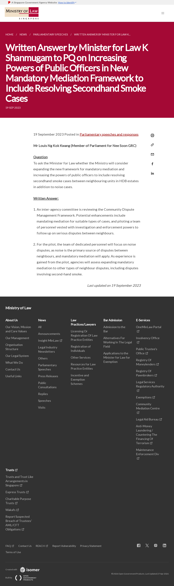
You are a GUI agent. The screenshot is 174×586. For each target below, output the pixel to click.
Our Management (17, 338)
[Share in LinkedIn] (151, 171)
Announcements (49, 334)
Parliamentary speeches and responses (109, 134)
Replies (43, 394)
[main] (87, 159)
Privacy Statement (90, 545)
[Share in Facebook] (151, 161)
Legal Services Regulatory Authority (150, 384)
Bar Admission (112, 320)
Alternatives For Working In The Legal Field (117, 342)
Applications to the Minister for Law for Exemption (116, 357)
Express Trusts (15, 492)
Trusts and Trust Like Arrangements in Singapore (19, 481)
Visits (41, 407)
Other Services (81, 357)
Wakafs (10, 510)
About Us (11, 320)
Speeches (44, 400)
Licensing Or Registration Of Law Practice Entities (84, 335)
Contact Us (12, 369)
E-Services (143, 320)
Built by (23, 577)
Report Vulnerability (64, 545)
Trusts (9, 470)
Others (43, 358)
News (42, 320)
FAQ (8, 545)
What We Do (14, 362)
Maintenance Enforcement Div (147, 452)
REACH (40, 545)
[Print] (151, 135)
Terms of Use (13, 552)
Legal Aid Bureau (147, 419)
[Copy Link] (151, 145)
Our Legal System (17, 356)
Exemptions (144, 397)
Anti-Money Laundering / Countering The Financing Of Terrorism (146, 434)
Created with (25, 569)
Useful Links (13, 376)
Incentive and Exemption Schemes (80, 379)
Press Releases (48, 376)
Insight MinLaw (48, 340)
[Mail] (151, 152)
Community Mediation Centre (148, 406)
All (39, 327)
